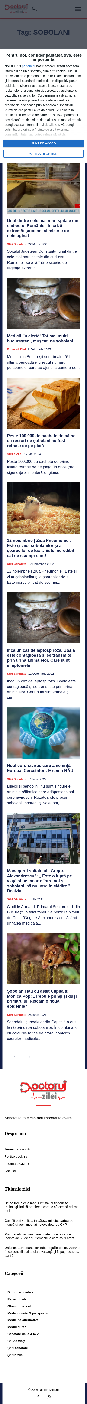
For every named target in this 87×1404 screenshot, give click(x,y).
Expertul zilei (16, 349)
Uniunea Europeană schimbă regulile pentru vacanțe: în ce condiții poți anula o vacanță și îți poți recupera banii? (43, 1251)
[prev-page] (14, 1057)
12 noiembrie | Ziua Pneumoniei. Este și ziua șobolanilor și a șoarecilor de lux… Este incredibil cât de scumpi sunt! (40, 548)
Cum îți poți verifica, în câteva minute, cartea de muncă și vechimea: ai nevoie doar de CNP (39, 1222)
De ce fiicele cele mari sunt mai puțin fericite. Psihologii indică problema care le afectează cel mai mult (42, 1207)
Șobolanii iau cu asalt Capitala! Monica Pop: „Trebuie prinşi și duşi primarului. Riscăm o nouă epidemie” (42, 999)
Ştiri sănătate (16, 244)
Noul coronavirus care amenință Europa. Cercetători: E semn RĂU (40, 768)
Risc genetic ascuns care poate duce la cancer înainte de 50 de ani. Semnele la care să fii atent (39, 1236)
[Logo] (43, 1090)
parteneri (28, 66)
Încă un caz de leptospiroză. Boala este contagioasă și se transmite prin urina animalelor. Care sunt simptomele (41, 658)
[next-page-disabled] (30, 1057)
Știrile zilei (14, 454)
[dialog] (43, 106)
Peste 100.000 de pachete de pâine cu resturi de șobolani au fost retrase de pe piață (41, 440)
